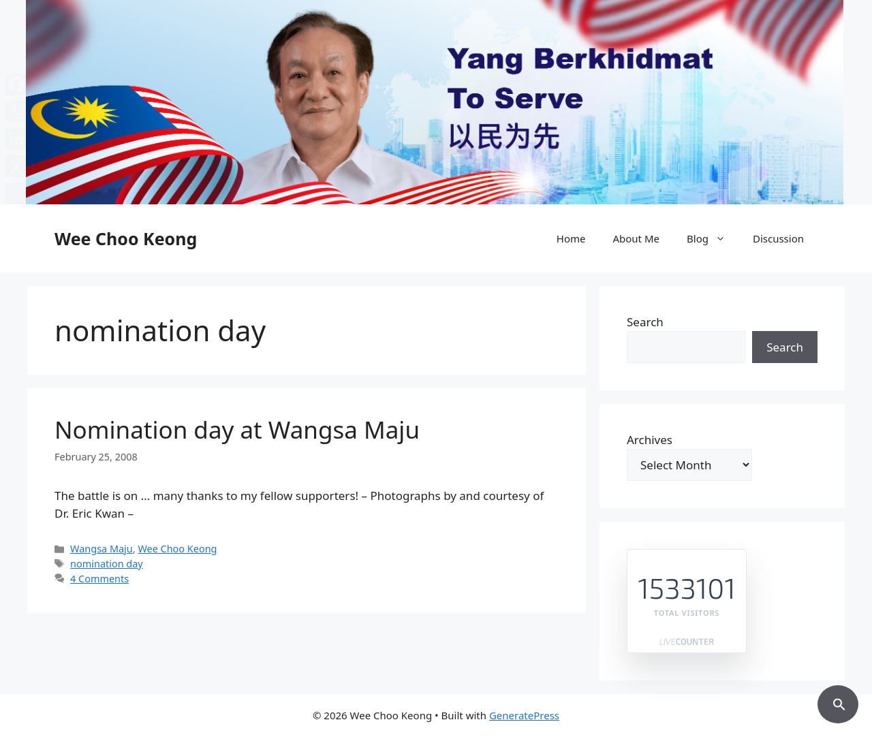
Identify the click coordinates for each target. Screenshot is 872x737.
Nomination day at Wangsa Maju (237, 429)
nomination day (106, 563)
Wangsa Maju (101, 548)
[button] (838, 702)
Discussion (778, 238)
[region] (436, 102)
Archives (649, 440)
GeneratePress (524, 715)
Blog (713, 238)
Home (571, 238)
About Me (635, 238)
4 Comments (99, 578)
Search (645, 322)
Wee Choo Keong (125, 238)
